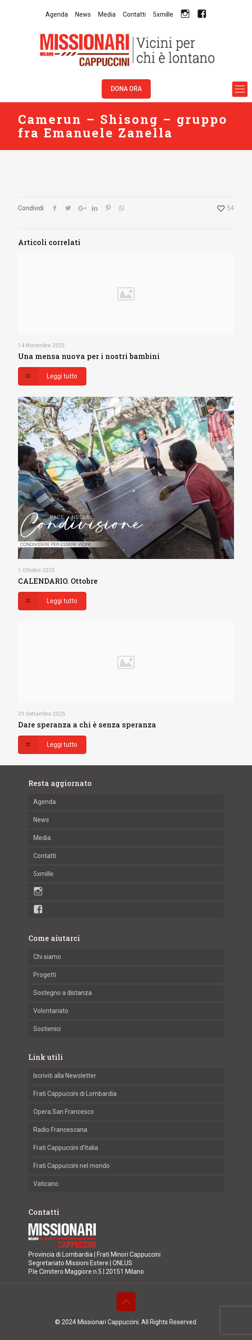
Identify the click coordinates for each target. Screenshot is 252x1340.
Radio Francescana (60, 1129)
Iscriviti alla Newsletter (64, 1075)
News (83, 14)
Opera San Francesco (63, 1111)
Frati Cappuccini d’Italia (65, 1147)
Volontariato (50, 1010)
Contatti (134, 14)
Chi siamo (47, 956)
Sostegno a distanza (62, 992)
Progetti (44, 974)
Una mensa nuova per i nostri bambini (89, 356)
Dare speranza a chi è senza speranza (87, 724)
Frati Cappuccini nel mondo (71, 1165)
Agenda (56, 14)
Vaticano (45, 1183)
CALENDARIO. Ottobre (58, 581)
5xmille (163, 14)
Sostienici (47, 1028)
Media (107, 14)
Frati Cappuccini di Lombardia (75, 1093)
